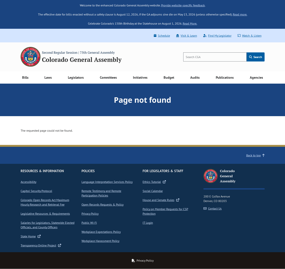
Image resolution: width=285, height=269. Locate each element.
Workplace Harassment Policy (100, 241)
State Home (31, 236)
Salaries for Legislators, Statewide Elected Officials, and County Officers (48, 225)
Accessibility (28, 182)
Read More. (190, 23)
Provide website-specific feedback (183, 5)
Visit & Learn (186, 35)
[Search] (215, 56)
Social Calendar (153, 191)
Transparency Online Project (41, 245)
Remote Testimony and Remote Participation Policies (101, 193)
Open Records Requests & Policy (102, 204)
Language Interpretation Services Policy (107, 182)
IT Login (148, 223)
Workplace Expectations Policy (101, 232)
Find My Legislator (217, 35)
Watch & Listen (250, 35)
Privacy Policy (90, 213)
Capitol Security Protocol (36, 191)
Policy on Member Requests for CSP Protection (165, 211)
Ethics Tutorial (154, 182)
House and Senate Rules (161, 200)
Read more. (240, 14)
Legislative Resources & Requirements (45, 213)
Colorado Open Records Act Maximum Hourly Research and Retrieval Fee (45, 202)
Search (255, 57)
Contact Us (212, 208)
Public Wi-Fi (89, 223)
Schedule (162, 35)
